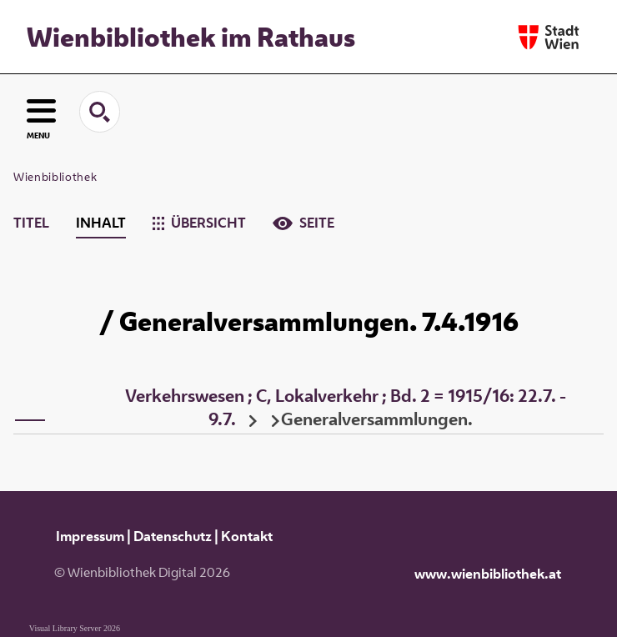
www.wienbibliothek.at (487, 573)
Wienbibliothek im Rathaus (191, 36)
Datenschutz (172, 536)
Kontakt (247, 536)
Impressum (90, 536)
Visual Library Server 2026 (74, 628)
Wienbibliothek (55, 176)
